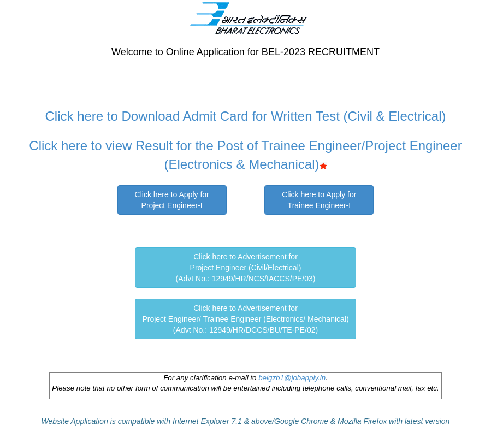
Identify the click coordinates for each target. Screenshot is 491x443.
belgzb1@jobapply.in (292, 378)
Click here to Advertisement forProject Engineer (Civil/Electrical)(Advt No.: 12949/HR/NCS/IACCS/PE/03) (246, 267)
